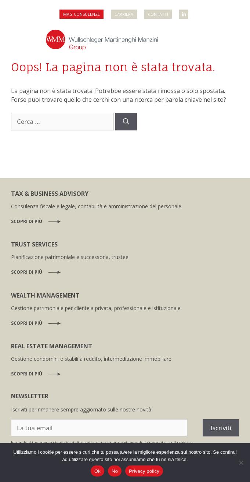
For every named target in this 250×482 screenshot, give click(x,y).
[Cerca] (126, 121)
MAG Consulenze (81, 14)
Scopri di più (26, 221)
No (115, 471)
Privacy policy (144, 471)
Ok (97, 471)
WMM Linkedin (184, 11)
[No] (240, 462)
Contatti (158, 14)
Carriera (124, 14)
